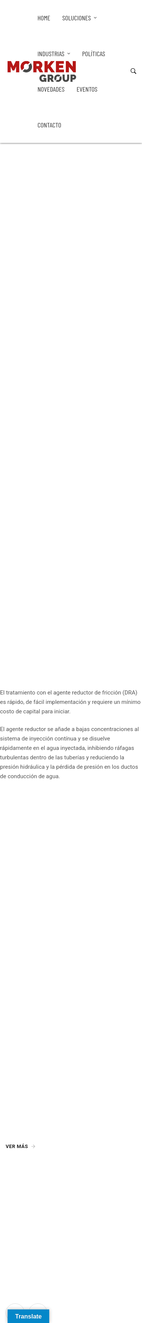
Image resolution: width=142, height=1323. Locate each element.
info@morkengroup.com (36, 1187)
